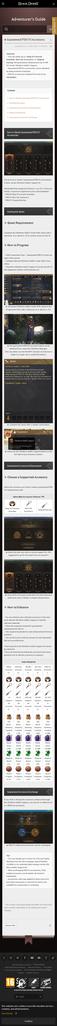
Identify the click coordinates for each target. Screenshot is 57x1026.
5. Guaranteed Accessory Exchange (22, 117)
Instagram (11, 958)
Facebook (25, 958)
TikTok (53, 958)
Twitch (18, 958)
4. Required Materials (16, 112)
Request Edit (10, 925)
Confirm (29, 1021)
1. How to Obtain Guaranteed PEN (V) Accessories (28, 98)
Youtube (32, 958)
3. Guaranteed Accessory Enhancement (24, 107)
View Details (7, 1013)
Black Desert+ (46, 958)
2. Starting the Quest (16, 103)
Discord (39, 958)
